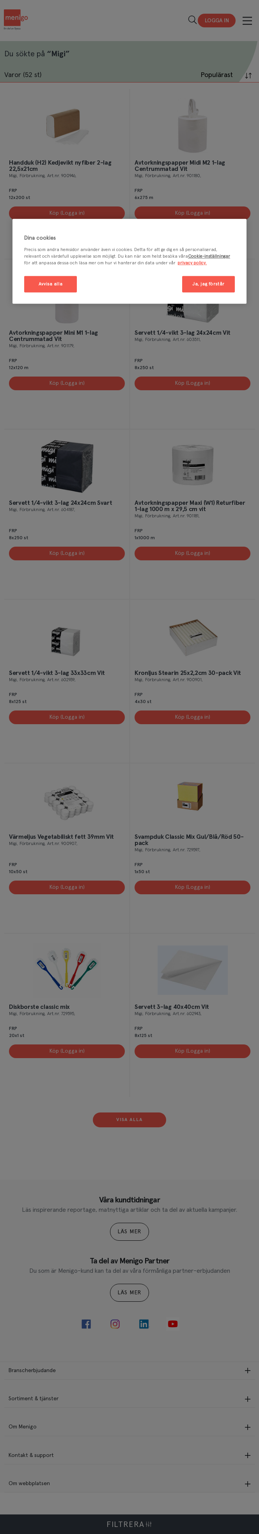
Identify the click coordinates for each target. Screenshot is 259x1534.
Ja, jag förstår (208, 284)
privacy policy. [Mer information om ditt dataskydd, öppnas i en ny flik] (192, 263)
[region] (129, 261)
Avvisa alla (50, 284)
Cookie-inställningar (209, 256)
